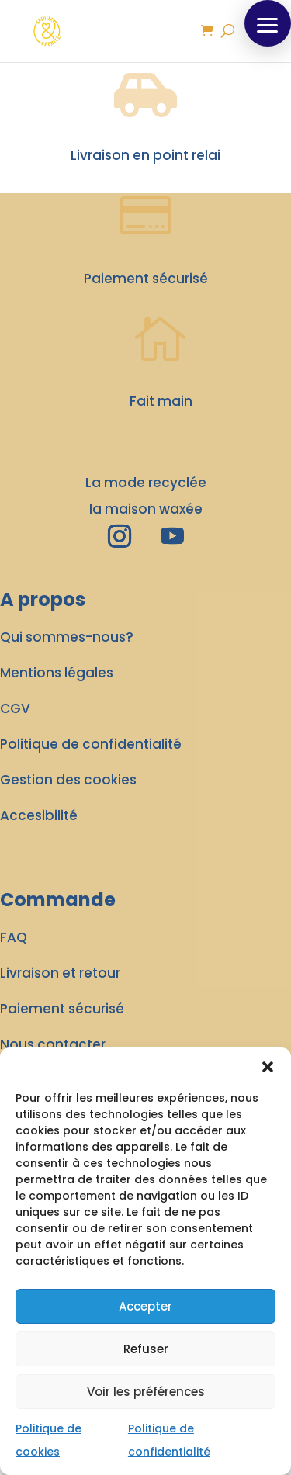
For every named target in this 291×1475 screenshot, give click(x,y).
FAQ (13, 937)
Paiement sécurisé (62, 1008)
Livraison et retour (60, 973)
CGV (15, 708)
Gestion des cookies (68, 779)
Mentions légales (56, 672)
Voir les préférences (146, 1391)
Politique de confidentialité (91, 744)
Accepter (145, 1306)
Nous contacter (53, 1044)
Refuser (145, 1349)
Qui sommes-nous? (66, 637)
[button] (267, 1067)
